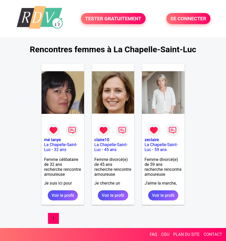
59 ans (160, 149)
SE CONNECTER (188, 19)
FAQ (153, 234)
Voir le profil (63, 195)
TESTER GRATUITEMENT (113, 19)
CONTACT (212, 234)
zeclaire (152, 139)
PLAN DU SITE (186, 234)
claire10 (101, 139)
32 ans (60, 149)
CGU (165, 234)
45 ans (110, 149)
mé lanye (52, 139)
